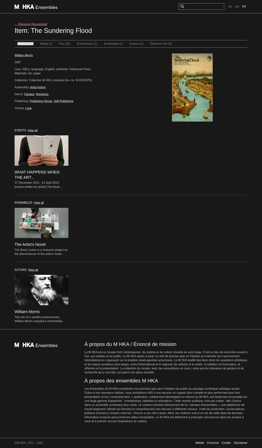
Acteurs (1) (136, 43)
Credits (226, 442)
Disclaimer (240, 442)
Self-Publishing (63, 101)
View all (33, 130)
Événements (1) (87, 43)
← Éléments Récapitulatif (31, 24)
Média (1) (46, 43)
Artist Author (38, 87)
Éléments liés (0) (161, 43)
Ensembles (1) (113, 43)
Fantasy (29, 94)
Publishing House (41, 101)
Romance (42, 94)
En (237, 6)
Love (28, 108)
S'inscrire (213, 442)
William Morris (24, 55)
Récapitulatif (25, 43)
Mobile (199, 442)
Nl (230, 6)
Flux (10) (64, 43)
